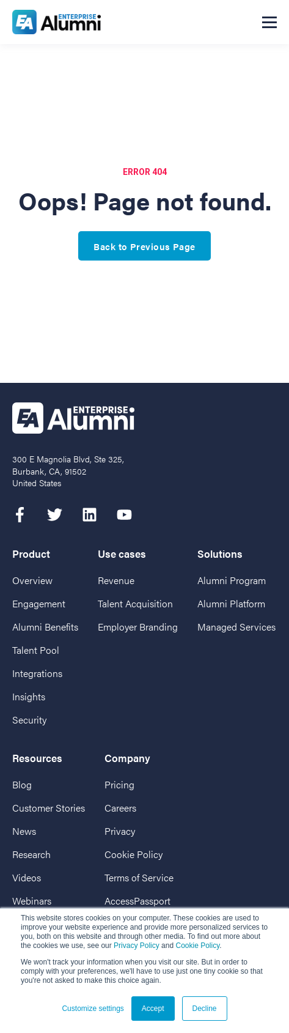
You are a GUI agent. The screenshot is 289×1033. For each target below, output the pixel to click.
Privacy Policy (136, 945)
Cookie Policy (197, 945)
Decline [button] (204, 1008)
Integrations (37, 673)
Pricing (119, 784)
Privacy (119, 831)
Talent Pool (35, 650)
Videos (26, 877)
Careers (120, 808)
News (24, 831)
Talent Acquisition (135, 603)
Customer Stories (48, 808)
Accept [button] (153, 1008)
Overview (32, 580)
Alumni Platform (231, 603)
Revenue (116, 580)
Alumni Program (231, 580)
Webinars (31, 901)
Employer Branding (138, 627)
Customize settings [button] (92, 1008)
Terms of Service (139, 877)
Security (29, 720)
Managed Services (236, 627)
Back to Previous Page (144, 246)
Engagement (38, 603)
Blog (22, 784)
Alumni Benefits (45, 627)
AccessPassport (137, 901)
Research (31, 854)
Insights (28, 696)
